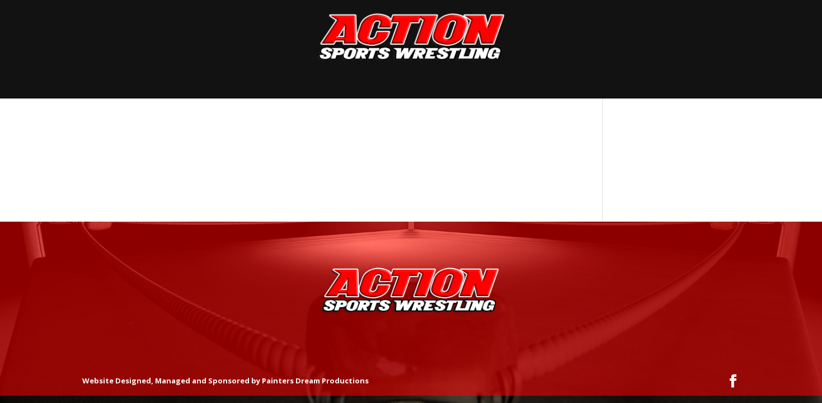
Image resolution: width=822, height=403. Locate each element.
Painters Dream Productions (315, 381)
